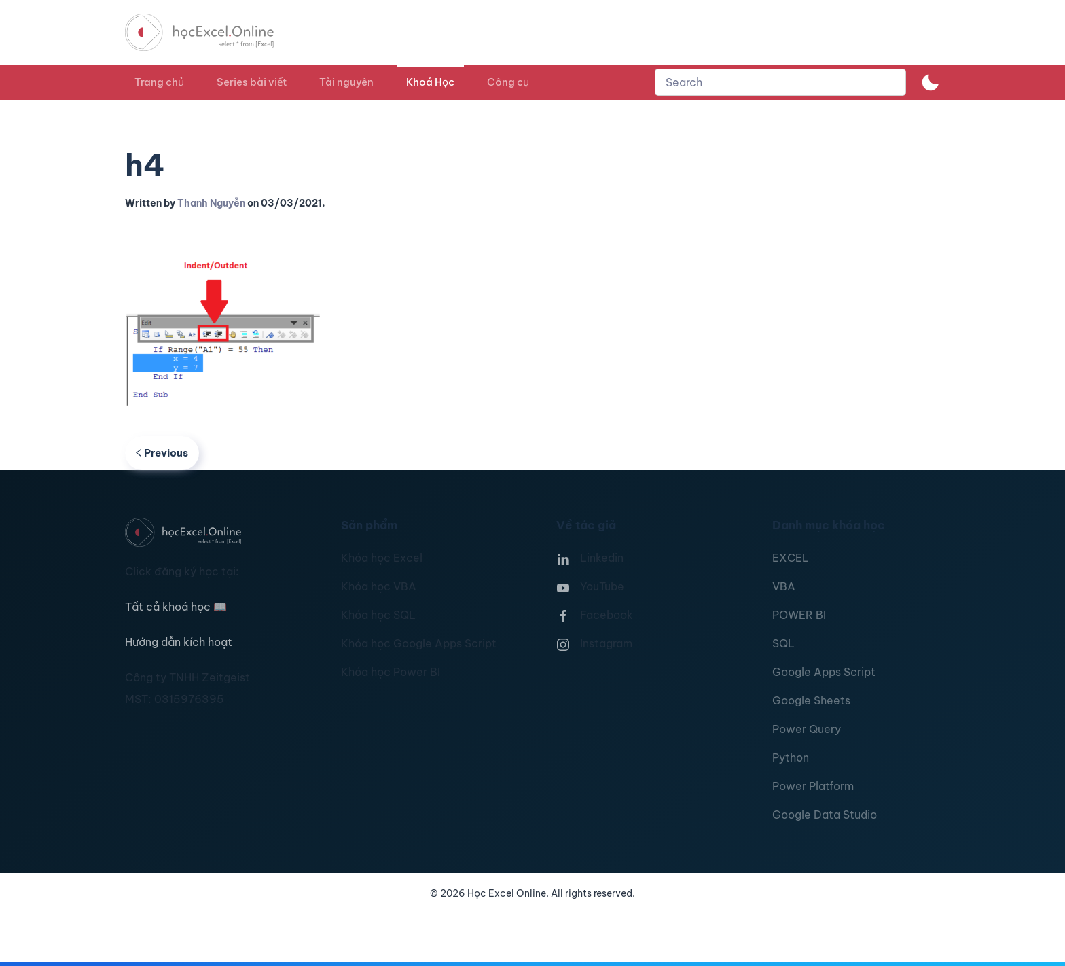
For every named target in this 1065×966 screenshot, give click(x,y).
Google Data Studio (824, 814)
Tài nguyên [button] (346, 81)
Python (790, 757)
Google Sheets (811, 700)
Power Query (806, 729)
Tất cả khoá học (176, 606)
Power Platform (813, 786)
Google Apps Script (824, 672)
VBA (783, 586)
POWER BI (799, 615)
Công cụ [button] (508, 81)
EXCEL (790, 558)
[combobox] (780, 82)
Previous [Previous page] (162, 452)
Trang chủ (159, 81)
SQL (783, 643)
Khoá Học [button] (430, 81)
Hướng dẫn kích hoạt (178, 642)
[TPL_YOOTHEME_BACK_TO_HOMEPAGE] (212, 32)
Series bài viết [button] (252, 81)
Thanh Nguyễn (211, 203)
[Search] (780, 82)
